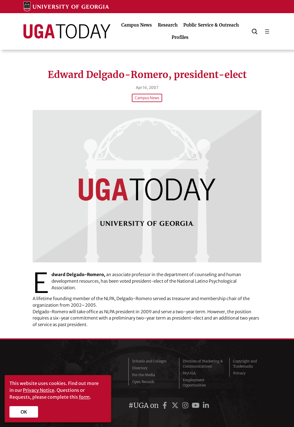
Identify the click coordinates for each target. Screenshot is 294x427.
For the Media (143, 375)
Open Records (143, 382)
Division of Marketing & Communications (203, 363)
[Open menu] (267, 31)
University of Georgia (57, 373)
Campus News (147, 97)
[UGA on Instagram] (186, 405)
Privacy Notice (38, 390)
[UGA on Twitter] (176, 405)
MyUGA (189, 373)
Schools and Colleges (149, 361)
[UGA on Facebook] (165, 405)
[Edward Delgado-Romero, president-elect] (147, 186)
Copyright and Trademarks (245, 363)
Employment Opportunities (194, 382)
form (84, 397)
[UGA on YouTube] (196, 405)
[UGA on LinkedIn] (206, 405)
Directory (140, 368)
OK (24, 412)
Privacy (239, 373)
